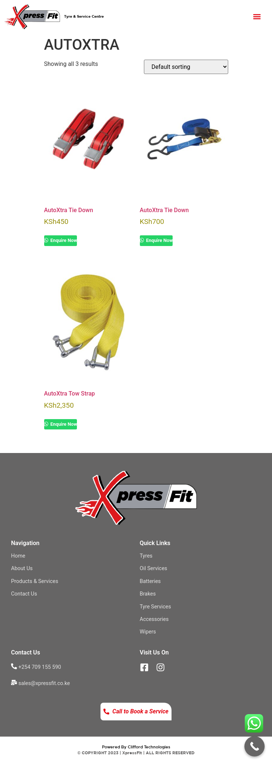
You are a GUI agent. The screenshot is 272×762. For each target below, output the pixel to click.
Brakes (148, 594)
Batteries (150, 581)
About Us (22, 568)
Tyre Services (155, 607)
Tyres (146, 556)
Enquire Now (63, 240)
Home (18, 556)
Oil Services (153, 568)
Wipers (148, 632)
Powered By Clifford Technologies (136, 746)
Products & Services (34, 581)
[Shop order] (186, 67)
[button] (257, 16)
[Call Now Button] (254, 746)
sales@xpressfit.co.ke (44, 683)
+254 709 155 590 (39, 667)
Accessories (154, 619)
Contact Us (24, 594)
